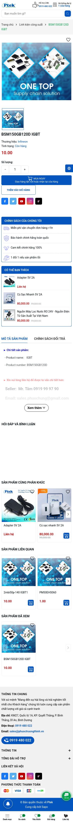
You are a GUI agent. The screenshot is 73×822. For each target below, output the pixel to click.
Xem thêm (36, 408)
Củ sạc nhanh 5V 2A (29, 294)
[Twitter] (13, 201)
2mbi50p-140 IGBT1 (16, 592)
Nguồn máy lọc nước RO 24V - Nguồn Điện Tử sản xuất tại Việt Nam (43, 313)
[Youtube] (21, 201)
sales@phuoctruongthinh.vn (27, 731)
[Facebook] (4, 201)
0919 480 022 (45, 6)
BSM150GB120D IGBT (17, 659)
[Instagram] (30, 201)
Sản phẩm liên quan (17, 549)
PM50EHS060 (48, 592)
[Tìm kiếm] (68, 13)
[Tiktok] (38, 201)
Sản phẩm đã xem (15, 616)
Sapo (45, 806)
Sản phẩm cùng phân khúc (23, 482)
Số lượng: (7, 162)
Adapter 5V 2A (26, 277)
